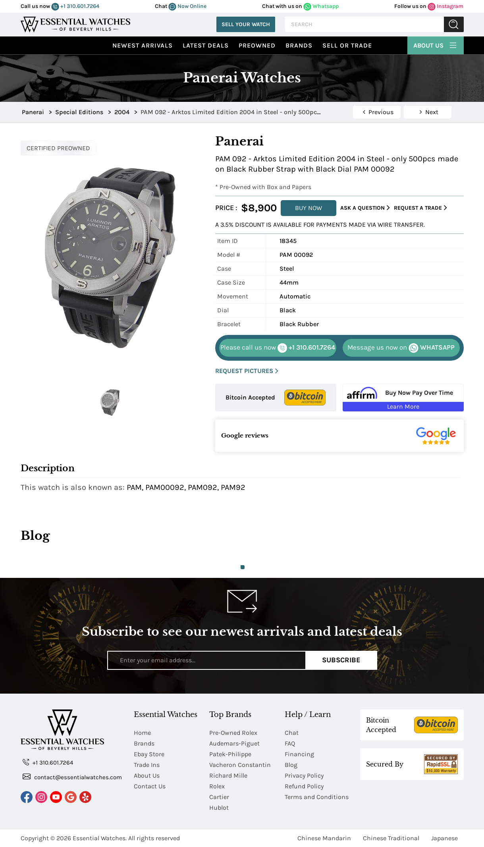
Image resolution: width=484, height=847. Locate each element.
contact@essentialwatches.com (72, 776)
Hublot (219, 807)
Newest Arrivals (142, 45)
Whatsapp (321, 6)
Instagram (445, 6)
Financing (299, 754)
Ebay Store (149, 754)
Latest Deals (206, 45)
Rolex (217, 786)
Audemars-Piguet (234, 743)
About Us (435, 44)
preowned (257, 45)
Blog (291, 765)
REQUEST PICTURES (246, 371)
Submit (454, 24)
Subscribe (341, 660)
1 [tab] (243, 567)
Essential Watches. (100, 838)
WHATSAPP (401, 348)
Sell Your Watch (246, 24)
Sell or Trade (347, 45)
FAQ (290, 743)
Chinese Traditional (391, 838)
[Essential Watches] (75, 23)
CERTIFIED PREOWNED (58, 148)
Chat (292, 732)
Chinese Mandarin (324, 838)
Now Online (187, 6)
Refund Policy (304, 786)
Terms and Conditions (317, 797)
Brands (298, 45)
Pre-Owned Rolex (233, 732)
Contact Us (150, 786)
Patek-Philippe (230, 754)
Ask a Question (365, 207)
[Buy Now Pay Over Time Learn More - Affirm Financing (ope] (403, 397)
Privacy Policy (304, 775)
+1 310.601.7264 (75, 6)
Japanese (444, 838)
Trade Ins (147, 765)
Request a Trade (420, 207)
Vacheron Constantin (240, 765)
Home (142, 732)
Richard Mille (228, 775)
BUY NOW (308, 208)
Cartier (219, 797)
